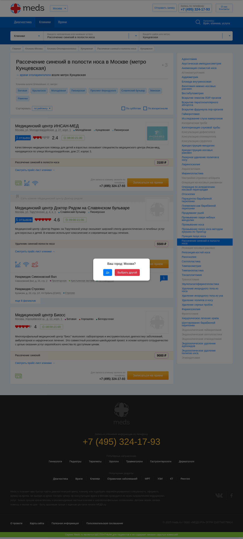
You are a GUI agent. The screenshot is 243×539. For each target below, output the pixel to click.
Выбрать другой (127, 272)
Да (107, 272)
